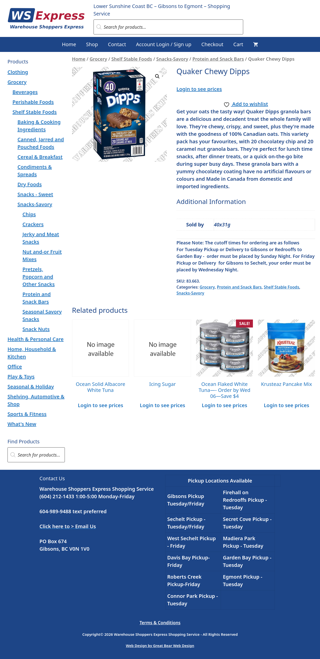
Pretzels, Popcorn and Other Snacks (38, 277)
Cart (238, 44)
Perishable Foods (33, 102)
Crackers (33, 224)
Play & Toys (21, 376)
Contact (117, 44)
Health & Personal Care (35, 339)
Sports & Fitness (27, 414)
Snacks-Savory (172, 59)
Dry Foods (29, 184)
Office (14, 366)
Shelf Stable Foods (131, 59)
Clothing (17, 72)
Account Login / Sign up (163, 44)
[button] (157, 76)
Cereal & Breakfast (40, 157)
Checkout (212, 44)
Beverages (25, 92)
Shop (92, 44)
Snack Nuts (36, 329)
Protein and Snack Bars (218, 59)
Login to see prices (199, 89)
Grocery (98, 59)
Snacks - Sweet (35, 194)
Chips (29, 214)
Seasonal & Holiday (30, 386)
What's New (21, 424)
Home (69, 44)
